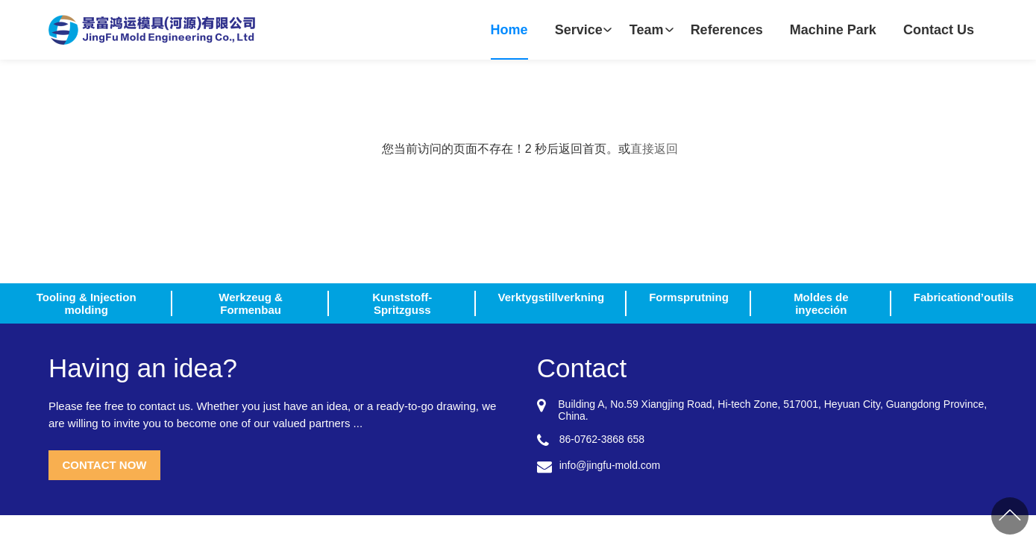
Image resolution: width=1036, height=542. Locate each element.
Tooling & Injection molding (86, 303)
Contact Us (938, 29)
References (727, 29)
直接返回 (654, 148)
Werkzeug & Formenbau (251, 303)
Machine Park (833, 29)
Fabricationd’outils (964, 297)
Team (647, 29)
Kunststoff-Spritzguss (402, 303)
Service (579, 29)
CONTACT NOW (104, 465)
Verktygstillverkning (551, 297)
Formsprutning (689, 297)
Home (509, 29)
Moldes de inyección (821, 303)
